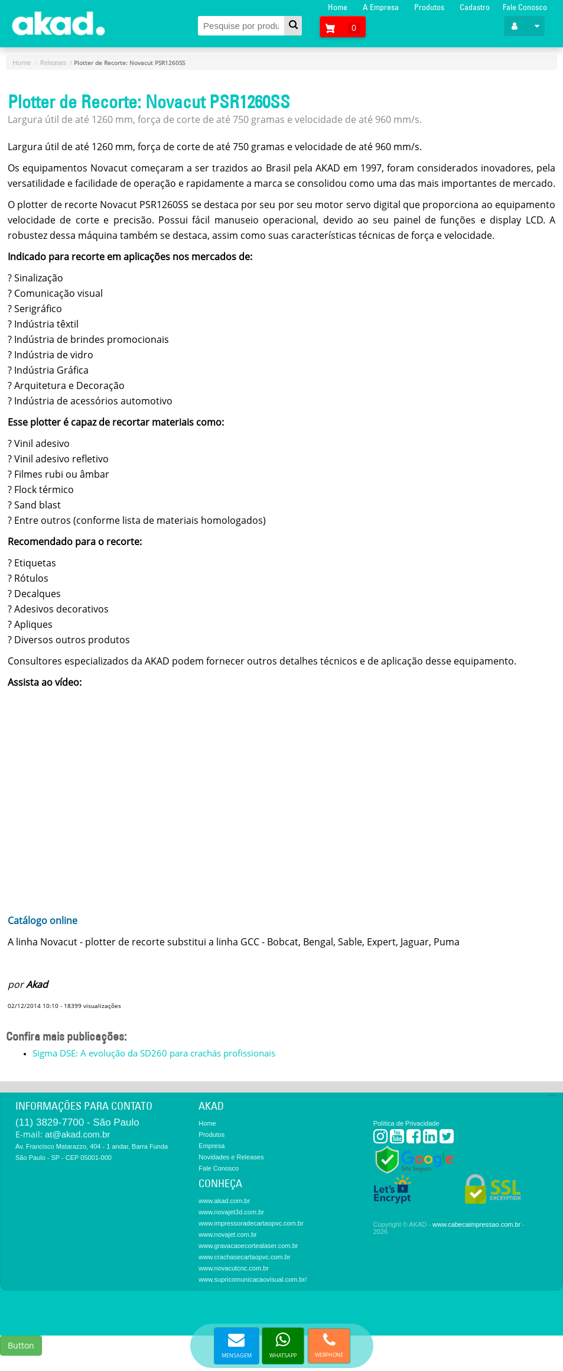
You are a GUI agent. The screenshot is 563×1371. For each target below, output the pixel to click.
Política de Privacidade (406, 1123)
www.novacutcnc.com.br (233, 1268)
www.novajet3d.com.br (231, 1212)
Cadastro (475, 7)
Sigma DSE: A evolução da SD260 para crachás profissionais (153, 1053)
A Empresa (381, 7)
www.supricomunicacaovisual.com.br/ (252, 1279)
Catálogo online (42, 920)
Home (337, 7)
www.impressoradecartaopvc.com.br (250, 1223)
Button (21, 1345)
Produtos (429, 7)
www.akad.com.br (224, 1200)
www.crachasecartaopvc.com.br (244, 1256)
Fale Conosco (525, 7)
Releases (53, 62)
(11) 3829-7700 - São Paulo (77, 1122)
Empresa (211, 1145)
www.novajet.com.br (227, 1234)
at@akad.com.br (77, 1134)
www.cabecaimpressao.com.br (476, 1224)
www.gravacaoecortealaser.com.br (248, 1245)
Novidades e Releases (230, 1157)
